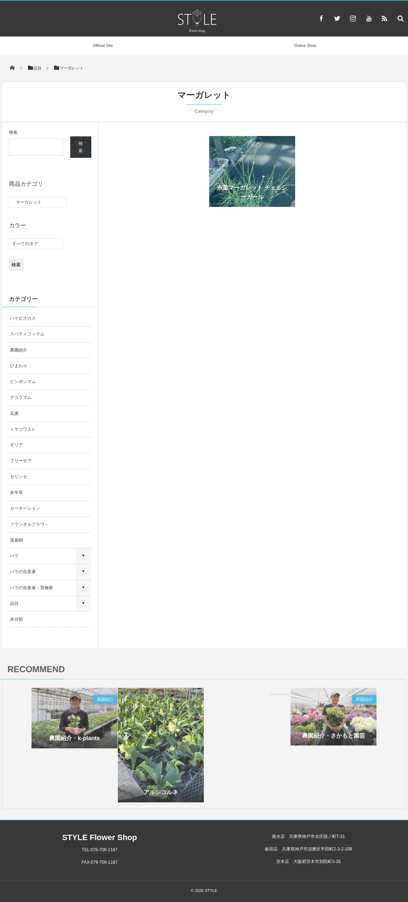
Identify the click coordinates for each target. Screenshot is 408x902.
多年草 (16, 492)
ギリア (16, 444)
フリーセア (21, 460)
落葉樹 (16, 540)
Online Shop (305, 45)
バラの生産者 (23, 571)
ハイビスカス (23, 318)
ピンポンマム (23, 381)
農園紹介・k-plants (74, 740)
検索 (13, 132)
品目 (14, 603)
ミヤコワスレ (23, 429)
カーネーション (25, 508)
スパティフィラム (27, 333)
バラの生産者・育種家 (31, 587)
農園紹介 (18, 350)
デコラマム (21, 397)
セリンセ (18, 476)
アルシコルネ (161, 794)
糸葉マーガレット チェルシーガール (252, 192)
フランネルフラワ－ (29, 524)
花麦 (14, 413)
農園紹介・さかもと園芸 (333, 737)
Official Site (102, 45)
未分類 (16, 619)
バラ (14, 555)
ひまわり (18, 365)
